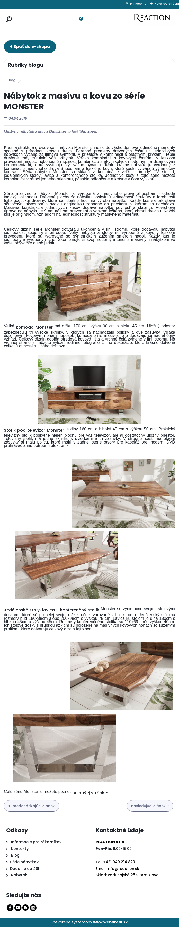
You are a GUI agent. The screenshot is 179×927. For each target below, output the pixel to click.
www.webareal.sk (110, 922)
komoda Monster (34, 327)
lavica (48, 610)
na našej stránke (89, 793)
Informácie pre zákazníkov (35, 841)
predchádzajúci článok (33, 806)
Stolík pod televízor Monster (34, 430)
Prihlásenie (138, 4)
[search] (8, 14)
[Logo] (154, 19)
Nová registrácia (167, 4)
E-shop (30, 46)
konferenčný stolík (79, 610)
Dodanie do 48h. (25, 868)
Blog (11, 80)
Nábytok (18, 875)
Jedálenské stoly (22, 610)
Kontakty (20, 848)
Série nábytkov (24, 861)
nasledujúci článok (148, 806)
